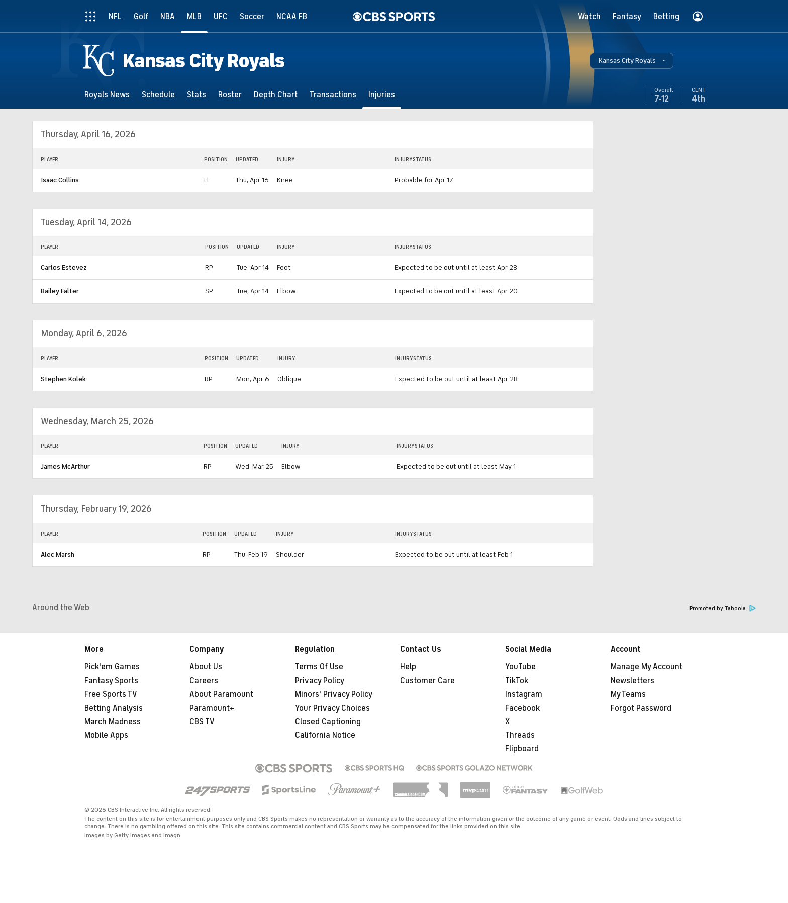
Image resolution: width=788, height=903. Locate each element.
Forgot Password (641, 708)
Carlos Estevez (64, 267)
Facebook (522, 708)
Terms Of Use (319, 667)
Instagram (523, 694)
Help (408, 667)
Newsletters (632, 681)
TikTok (516, 681)
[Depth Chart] (276, 95)
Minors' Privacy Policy (333, 694)
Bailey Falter (60, 291)
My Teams (628, 694)
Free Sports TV (110, 694)
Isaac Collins (60, 180)
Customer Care (427, 681)
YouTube (520, 667)
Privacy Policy (319, 681)
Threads (520, 735)
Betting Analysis (113, 708)
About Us (205, 667)
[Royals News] (107, 95)
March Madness (112, 722)
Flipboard (522, 749)
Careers (203, 681)
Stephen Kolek (63, 379)
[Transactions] (333, 95)
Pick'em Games (112, 667)
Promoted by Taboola (723, 608)
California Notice (325, 735)
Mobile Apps (106, 735)
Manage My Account (646, 667)
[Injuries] (381, 95)
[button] (631, 61)
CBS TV (202, 722)
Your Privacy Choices (332, 708)
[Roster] (230, 95)
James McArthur (65, 466)
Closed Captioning (328, 722)
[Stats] (196, 95)
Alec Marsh (57, 554)
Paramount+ (211, 708)
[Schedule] (158, 95)
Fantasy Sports (111, 681)
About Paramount (221, 694)
